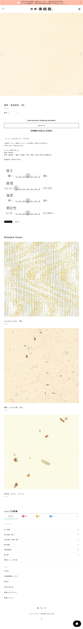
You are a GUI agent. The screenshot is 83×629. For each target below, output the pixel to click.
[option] (41, 54)
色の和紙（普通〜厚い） (12, 539)
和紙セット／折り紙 (10, 560)
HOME (6, 571)
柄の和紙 (7, 545)
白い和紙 (7, 529)
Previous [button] (2, 54)
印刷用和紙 (7, 550)
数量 (5, 113)
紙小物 (6, 555)
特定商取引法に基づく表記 (47, 613)
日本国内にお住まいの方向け (42, 130)
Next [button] (81, 54)
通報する (17, 221)
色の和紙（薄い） (10, 534)
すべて (11, 516)
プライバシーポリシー (34, 613)
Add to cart (41, 125)
